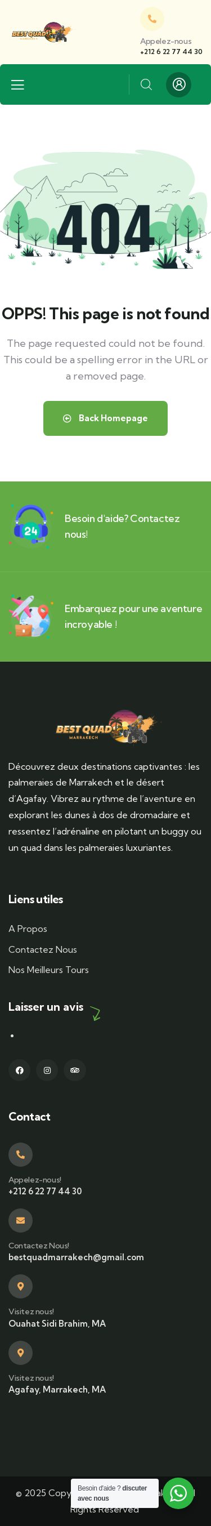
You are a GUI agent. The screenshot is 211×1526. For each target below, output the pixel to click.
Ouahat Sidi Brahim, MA (57, 1323)
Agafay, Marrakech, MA (57, 1389)
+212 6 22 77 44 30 (171, 51)
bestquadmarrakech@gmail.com (76, 1257)
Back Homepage (105, 418)
